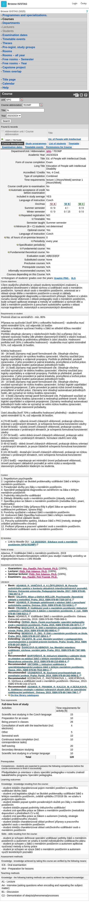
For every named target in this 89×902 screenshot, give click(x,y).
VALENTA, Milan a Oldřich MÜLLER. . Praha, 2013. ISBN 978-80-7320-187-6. (45, 598)
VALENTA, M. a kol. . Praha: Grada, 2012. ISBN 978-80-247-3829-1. (47, 642)
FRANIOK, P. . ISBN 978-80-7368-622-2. (48, 611)
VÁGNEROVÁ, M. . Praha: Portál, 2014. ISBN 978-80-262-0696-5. (44, 674)
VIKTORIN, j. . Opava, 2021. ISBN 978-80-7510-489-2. (46, 667)
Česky (84, 3)
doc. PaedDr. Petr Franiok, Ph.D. (40, 568)
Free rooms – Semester (18, 59)
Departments (11, 22)
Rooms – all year (13, 55)
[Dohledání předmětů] (41, 105)
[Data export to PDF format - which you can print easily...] (76, 95)
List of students (57, 143)
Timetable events (13, 39)
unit (3, 99)
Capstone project (14, 67)
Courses (8, 19)
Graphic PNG (61, 278)
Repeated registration (33, 215)
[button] (4, 4)
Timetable (74, 143)
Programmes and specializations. (24, 15)
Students (8, 31)
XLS (73, 278)
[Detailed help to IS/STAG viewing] (86, 95)
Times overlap (11, 71)
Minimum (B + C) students (30, 226)
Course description (12, 143)
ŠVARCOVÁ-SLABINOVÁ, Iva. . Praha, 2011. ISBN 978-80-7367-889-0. (47, 650)
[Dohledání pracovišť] (21, 99)
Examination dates (14, 35)
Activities (7, 538)
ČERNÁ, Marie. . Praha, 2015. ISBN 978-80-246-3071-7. (46, 623)
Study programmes (35, 143)
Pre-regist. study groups (18, 47)
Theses (7, 43)
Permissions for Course (59, 147)
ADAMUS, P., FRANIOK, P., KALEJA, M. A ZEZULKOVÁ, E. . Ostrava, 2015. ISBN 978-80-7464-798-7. (47, 689)
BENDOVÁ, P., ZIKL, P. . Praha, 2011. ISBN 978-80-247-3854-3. (48, 634)
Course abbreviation (11, 105)
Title (3, 110)
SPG (48, 151)
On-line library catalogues (25, 695)
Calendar (8, 83)
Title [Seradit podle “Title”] (50, 132)
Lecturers (8, 26)
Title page (9, 79)
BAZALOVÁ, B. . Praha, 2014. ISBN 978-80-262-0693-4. (47, 629)
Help (5, 87)
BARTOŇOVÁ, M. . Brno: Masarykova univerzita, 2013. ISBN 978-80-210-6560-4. (47, 659)
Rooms (7, 51)
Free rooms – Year (14, 63)
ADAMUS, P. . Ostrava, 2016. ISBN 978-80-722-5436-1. (46, 604)
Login (74, 3)
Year (3, 115)
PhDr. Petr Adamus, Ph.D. (34, 571)
